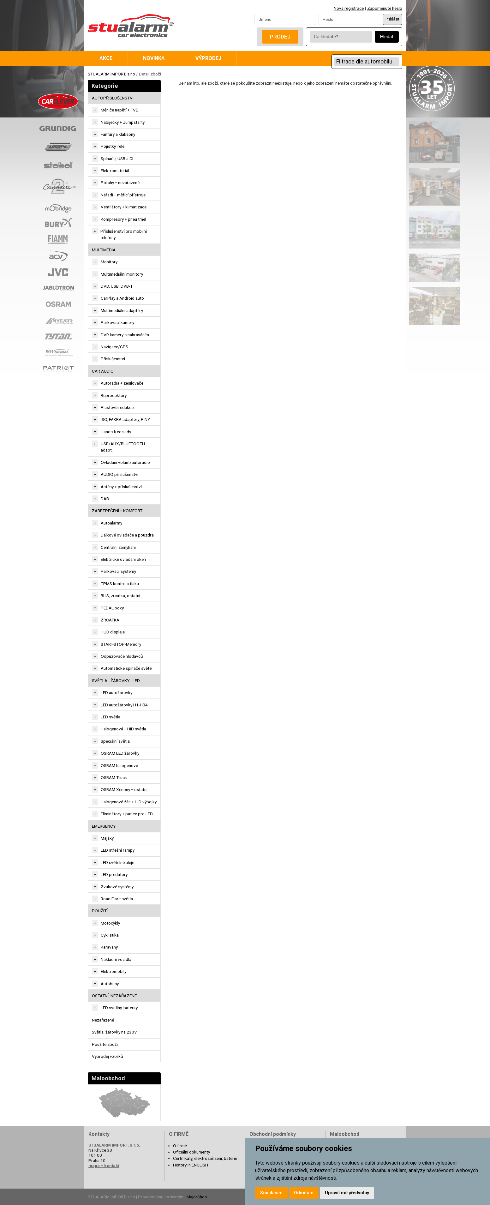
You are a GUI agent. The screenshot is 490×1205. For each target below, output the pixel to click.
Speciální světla (115, 741)
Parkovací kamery (117, 322)
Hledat (386, 36)
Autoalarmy (111, 522)
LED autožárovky (116, 692)
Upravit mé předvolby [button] (347, 1192)
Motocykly (110, 923)
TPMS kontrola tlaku (120, 583)
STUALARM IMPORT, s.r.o (111, 73)
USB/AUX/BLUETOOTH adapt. (123, 447)
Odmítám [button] (304, 1192)
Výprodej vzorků (107, 1056)
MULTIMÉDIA (104, 249)
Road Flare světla (117, 898)
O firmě (180, 1145)
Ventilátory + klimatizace (123, 206)
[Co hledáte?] (341, 37)
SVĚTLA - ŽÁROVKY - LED (116, 680)
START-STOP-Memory (121, 644)
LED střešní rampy (117, 850)
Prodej (280, 36)
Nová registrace (349, 8)
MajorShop (197, 1196)
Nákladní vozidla (116, 959)
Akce (105, 58)
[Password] (349, 19)
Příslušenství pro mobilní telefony (123, 234)
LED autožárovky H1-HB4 (124, 704)
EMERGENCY (104, 826)
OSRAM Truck (114, 777)
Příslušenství (113, 358)
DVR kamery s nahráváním (125, 334)
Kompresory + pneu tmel (123, 219)
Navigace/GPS (114, 346)
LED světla (110, 716)
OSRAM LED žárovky (120, 753)
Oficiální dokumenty (191, 1151)
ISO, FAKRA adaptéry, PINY (125, 419)
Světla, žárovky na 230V (114, 1031)
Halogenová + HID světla (123, 728)
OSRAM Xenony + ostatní (124, 789)
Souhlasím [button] (271, 1192)
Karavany (109, 947)
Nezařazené (103, 1019)
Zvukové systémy (117, 886)
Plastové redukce (117, 407)
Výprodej (208, 58)
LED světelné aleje (117, 862)
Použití (100, 910)
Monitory (109, 261)
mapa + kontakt (103, 1165)
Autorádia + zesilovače (122, 383)
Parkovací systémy (118, 571)
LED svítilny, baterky (119, 1007)
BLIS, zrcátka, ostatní (120, 595)
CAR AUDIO (103, 371)
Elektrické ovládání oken (123, 559)
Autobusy (110, 983)
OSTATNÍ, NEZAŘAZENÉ (114, 995)
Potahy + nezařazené (120, 182)
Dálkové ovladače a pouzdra (127, 534)
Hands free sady (116, 431)
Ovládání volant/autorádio (125, 462)
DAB (105, 498)
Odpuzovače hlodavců (122, 656)
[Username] (285, 19)
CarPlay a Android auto (122, 298)
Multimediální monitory (122, 274)
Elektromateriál (115, 170)
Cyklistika (110, 935)
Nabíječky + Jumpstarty (123, 122)
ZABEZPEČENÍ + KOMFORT (117, 510)
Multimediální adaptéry (122, 310)
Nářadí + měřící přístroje (123, 194)
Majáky (107, 838)
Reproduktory (114, 395)
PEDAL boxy (112, 607)
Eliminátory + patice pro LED (127, 813)
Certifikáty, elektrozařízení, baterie (205, 1158)
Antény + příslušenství (121, 486)
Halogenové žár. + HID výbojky (129, 801)
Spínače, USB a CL (117, 158)
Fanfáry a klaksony (118, 134)
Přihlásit (392, 19)
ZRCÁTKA (110, 619)
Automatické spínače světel (126, 668)
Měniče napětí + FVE (119, 109)
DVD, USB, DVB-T (117, 286)
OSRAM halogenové (119, 765)
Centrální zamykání (118, 547)
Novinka (154, 58)
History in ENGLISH (190, 1164)
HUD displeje (113, 631)
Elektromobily (113, 971)
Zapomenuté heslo (384, 8)
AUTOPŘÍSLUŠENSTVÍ (113, 97)
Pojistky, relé (112, 146)
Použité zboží (105, 1044)
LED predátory (114, 874)
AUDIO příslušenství (119, 474)
